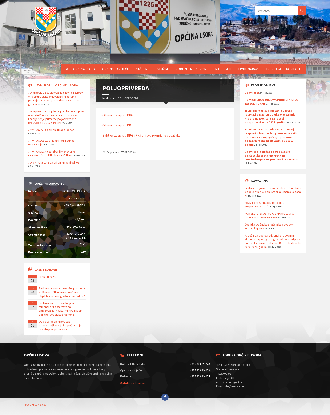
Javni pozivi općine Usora (56, 85)
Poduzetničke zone (192, 69)
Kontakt (293, 69)
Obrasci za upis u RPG (117, 115)
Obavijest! (252, 92)
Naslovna (108, 98)
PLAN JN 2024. (47, 277)
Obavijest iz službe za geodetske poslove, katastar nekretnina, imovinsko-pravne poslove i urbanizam (271, 155)
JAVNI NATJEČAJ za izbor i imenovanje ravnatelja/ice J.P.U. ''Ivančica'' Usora (51, 153)
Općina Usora (84, 69)
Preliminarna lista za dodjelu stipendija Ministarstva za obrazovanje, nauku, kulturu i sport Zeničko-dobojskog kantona (60, 309)
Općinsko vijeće (115, 69)
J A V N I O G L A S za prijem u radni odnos (53, 162)
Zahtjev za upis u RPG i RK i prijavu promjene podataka (141, 135)
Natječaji (223, 69)
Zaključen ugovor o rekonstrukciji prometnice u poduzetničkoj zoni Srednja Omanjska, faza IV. (273, 191)
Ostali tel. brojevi (132, 383)
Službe (163, 69)
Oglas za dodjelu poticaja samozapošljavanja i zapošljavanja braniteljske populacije (60, 325)
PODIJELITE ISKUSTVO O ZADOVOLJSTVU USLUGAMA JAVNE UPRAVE (270, 215)
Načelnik (143, 69)
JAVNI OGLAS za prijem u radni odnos (51, 130)
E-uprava (273, 69)
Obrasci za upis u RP (116, 125)
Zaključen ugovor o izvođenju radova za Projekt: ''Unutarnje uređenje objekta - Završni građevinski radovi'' (62, 292)
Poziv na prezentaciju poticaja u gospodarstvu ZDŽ (264, 204)
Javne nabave (248, 69)
